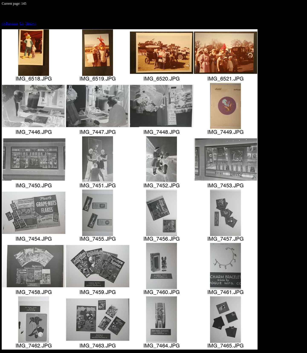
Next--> (30, 23)
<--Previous (10, 23)
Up (22, 23)
